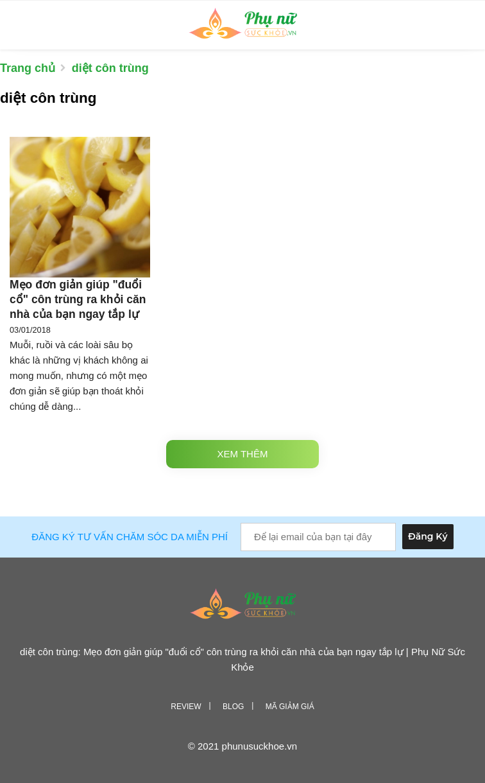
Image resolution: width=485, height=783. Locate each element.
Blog (233, 706)
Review (186, 706)
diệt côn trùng (110, 68)
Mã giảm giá (290, 706)
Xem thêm (242, 453)
